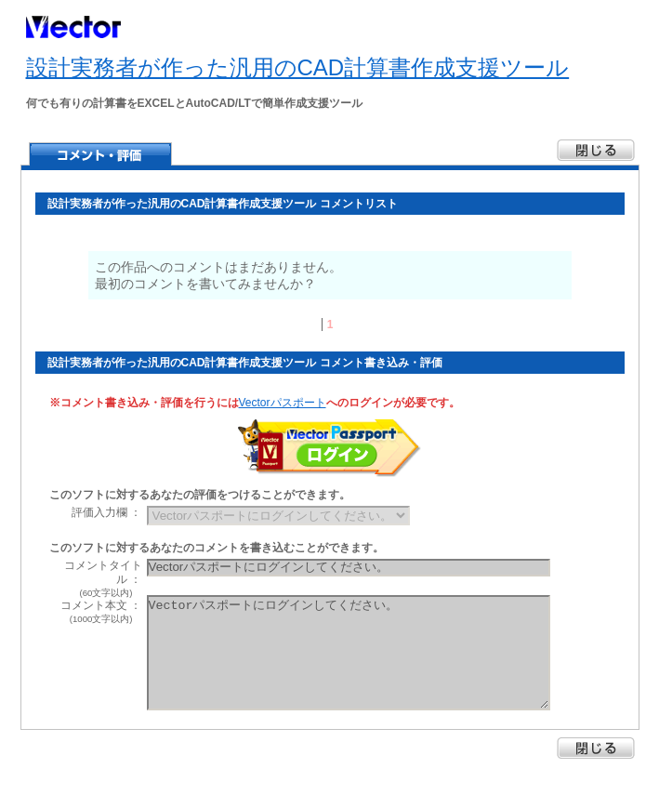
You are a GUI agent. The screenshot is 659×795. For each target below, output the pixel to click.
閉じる (596, 748)
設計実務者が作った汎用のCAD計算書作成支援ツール (298, 67)
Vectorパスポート (282, 402)
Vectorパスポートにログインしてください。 (348, 652)
